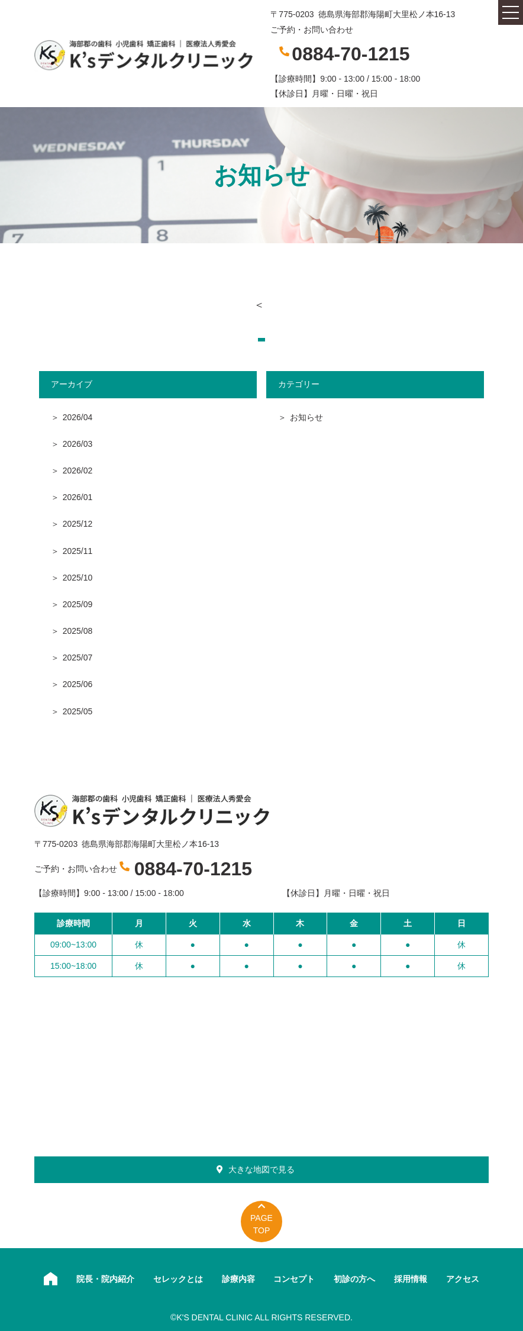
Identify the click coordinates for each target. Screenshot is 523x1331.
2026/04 (78, 417)
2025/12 (78, 523)
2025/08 (78, 631)
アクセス (462, 1279)
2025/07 (78, 657)
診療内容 (238, 1279)
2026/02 (78, 470)
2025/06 (78, 684)
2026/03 (78, 444)
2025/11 (78, 551)
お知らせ (306, 417)
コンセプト (294, 1279)
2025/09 (78, 604)
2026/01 (78, 497)
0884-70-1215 (350, 54)
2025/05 (78, 711)
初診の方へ (354, 1279)
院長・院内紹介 (105, 1279)
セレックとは (178, 1279)
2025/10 (78, 577)
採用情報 (410, 1279)
